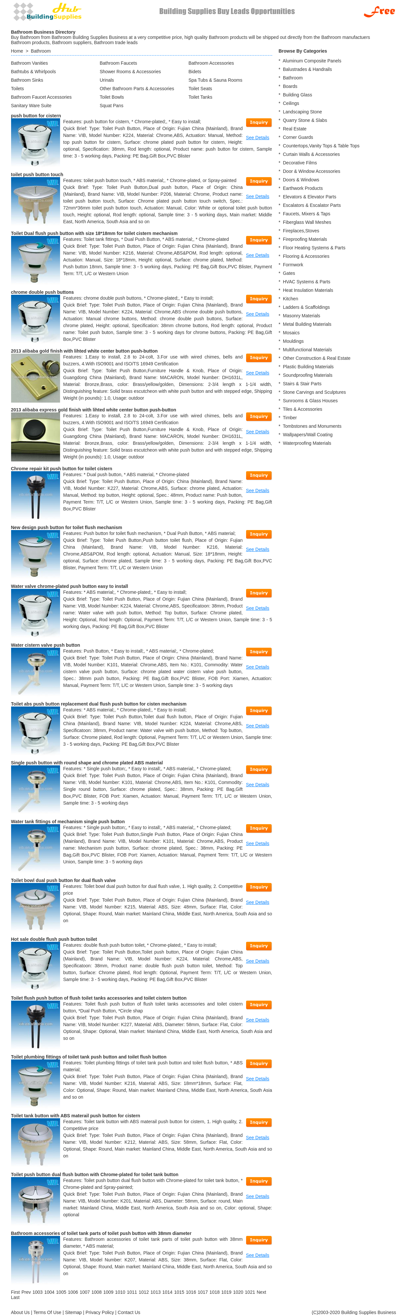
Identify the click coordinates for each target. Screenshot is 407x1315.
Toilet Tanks (200, 97)
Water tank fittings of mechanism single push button (68, 821)
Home (17, 51)
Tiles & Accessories (302, 409)
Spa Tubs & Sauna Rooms (216, 80)
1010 (120, 1292)
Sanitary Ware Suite (31, 105)
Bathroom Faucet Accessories (41, 97)
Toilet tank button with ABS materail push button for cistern (75, 1115)
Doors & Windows (301, 179)
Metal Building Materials (307, 324)
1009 (108, 1292)
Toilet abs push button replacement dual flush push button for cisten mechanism (99, 704)
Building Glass (297, 94)
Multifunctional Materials (307, 349)
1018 (215, 1292)
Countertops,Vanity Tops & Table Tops (321, 145)
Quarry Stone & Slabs (305, 120)
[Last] (15, 1297)
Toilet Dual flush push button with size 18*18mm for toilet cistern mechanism (94, 233)
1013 (155, 1292)
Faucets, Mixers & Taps (306, 213)
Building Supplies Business (368, 1312)
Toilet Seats (200, 88)
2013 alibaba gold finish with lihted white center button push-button (84, 351)
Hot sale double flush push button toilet (54, 939)
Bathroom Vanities (29, 63)
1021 (250, 1292)
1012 (144, 1292)
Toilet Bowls (112, 97)
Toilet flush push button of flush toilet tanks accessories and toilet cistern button (99, 998)
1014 (167, 1292)
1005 (61, 1292)
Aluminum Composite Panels (312, 60)
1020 (238, 1292)
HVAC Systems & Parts (306, 281)
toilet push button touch (37, 174)
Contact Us (129, 1312)
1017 (203, 1292)
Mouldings (293, 341)
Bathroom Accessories (211, 63)
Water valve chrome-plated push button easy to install (69, 586)
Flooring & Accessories (306, 256)
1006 (73, 1292)
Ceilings (291, 103)
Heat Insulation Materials (308, 290)
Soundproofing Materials (308, 375)
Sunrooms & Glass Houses (310, 400)
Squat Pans (111, 105)
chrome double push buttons (42, 292)
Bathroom (41, 51)
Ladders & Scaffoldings (306, 307)
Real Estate (294, 128)
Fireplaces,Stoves (301, 230)
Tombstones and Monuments (312, 426)
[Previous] (26, 1292)
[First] (15, 1292)
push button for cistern (36, 115)
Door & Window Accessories (311, 171)
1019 (226, 1292)
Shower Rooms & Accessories (130, 71)
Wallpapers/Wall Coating (308, 434)
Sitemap (73, 1312)
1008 (96, 1292)
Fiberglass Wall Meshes (307, 222)
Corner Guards (298, 137)
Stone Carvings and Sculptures (314, 392)
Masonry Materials (301, 315)
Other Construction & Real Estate (317, 358)
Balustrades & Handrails (307, 69)
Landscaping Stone (302, 111)
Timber (290, 417)
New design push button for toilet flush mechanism (66, 527)
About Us (20, 1312)
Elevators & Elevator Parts (309, 196)
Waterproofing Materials (307, 443)
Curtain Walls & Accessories (311, 154)
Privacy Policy (100, 1312)
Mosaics (291, 332)
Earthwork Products (303, 188)
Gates (289, 273)
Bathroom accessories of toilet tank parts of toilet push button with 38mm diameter (101, 1233)
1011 (132, 1292)
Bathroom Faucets (118, 63)
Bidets (195, 71)
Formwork (293, 264)
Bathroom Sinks (27, 80)
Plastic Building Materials (308, 366)
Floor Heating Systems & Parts (314, 247)
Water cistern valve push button (45, 645)
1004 (49, 1292)
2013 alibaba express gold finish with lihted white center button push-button (93, 409)
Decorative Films (300, 162)
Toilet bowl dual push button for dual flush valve (63, 880)
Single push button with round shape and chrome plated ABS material (87, 762)
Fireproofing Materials (305, 239)
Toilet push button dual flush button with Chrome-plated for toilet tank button (95, 1174)
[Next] (261, 1292)
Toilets (17, 88)
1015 (179, 1292)
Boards (290, 86)
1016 (191, 1292)
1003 (38, 1292)
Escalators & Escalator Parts (312, 205)
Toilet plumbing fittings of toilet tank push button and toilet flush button (88, 1056)
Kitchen (290, 298)
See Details (258, 137)
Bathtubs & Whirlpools (33, 71)
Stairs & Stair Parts (302, 383)
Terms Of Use (47, 1312)
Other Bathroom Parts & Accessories (137, 88)
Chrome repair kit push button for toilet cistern (61, 468)
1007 (85, 1292)
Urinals (107, 80)
